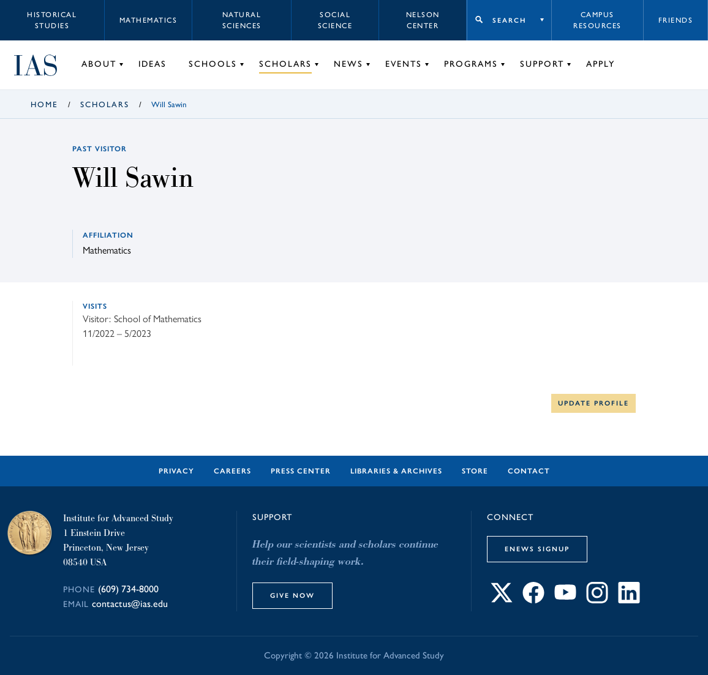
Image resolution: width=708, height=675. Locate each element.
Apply (600, 64)
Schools (213, 64)
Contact (529, 471)
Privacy (176, 471)
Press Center (301, 471)
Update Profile (593, 403)
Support (542, 64)
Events (403, 64)
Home (44, 104)
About (98, 64)
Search (509, 20)
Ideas (152, 64)
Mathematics (148, 20)
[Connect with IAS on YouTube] (565, 600)
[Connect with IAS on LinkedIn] (629, 600)
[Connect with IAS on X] (501, 600)
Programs (471, 64)
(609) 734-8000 (128, 589)
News (348, 64)
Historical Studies (52, 20)
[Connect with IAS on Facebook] (533, 600)
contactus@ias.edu (130, 603)
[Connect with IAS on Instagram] (597, 600)
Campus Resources (597, 20)
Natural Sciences (242, 20)
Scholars (285, 64)
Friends (675, 20)
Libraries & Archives (396, 471)
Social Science (335, 20)
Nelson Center (423, 20)
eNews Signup (537, 549)
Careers (232, 471)
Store (475, 471)
